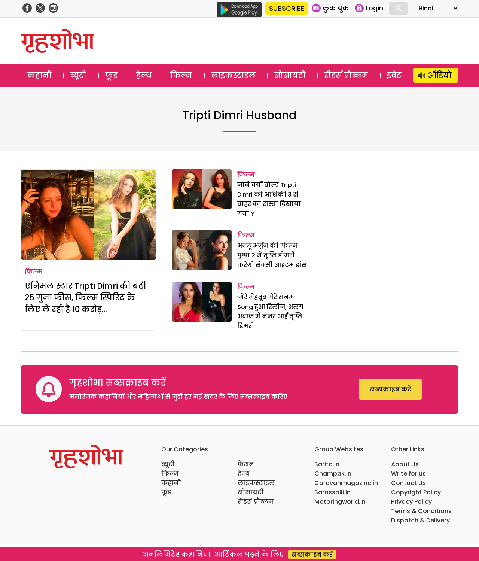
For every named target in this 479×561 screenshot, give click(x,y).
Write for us (408, 473)
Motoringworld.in (340, 501)
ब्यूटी (78, 75)
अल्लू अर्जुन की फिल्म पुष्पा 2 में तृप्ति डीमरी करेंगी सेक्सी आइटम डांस (272, 255)
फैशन (246, 464)
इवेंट (394, 75)
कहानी (39, 75)
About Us (405, 464)
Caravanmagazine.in (346, 483)
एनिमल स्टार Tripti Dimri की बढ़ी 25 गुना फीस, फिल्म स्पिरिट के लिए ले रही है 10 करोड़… (85, 297)
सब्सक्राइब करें (390, 389)
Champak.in (332, 473)
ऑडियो (440, 75)
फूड (111, 75)
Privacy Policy (411, 501)
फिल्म (181, 75)
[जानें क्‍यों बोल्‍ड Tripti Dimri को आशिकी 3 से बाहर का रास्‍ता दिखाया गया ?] (202, 189)
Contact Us (408, 483)
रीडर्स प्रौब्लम (346, 75)
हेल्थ (144, 75)
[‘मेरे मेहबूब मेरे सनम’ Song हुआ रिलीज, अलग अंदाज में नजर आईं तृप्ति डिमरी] (202, 302)
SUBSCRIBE (286, 8)
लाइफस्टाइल (233, 75)
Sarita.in (326, 464)
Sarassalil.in (332, 492)
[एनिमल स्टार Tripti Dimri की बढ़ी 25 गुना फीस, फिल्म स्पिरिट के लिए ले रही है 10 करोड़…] (88, 215)
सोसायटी (290, 75)
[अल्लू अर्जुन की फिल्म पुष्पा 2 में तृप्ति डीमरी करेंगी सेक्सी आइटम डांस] (202, 250)
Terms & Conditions (421, 511)
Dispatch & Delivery (420, 520)
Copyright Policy (416, 492)
